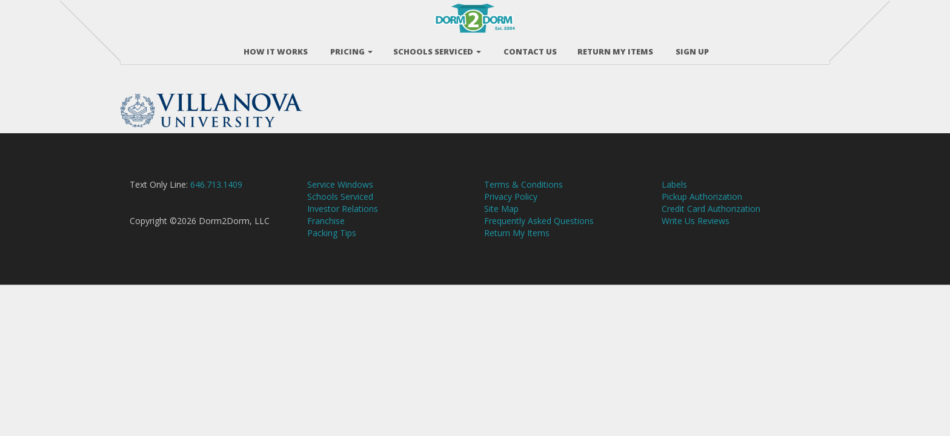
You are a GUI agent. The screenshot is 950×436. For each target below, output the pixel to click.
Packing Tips (331, 245)
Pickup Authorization (702, 208)
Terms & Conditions (523, 196)
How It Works (275, 47)
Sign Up (691, 47)
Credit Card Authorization (711, 220)
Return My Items (517, 245)
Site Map (501, 220)
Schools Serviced (437, 47)
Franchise (326, 233)
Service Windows (340, 196)
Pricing (350, 47)
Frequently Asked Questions (539, 233)
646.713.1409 (216, 196)
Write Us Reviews (695, 233)
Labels (674, 196)
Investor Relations (342, 220)
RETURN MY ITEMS (615, 47)
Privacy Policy (510, 208)
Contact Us (529, 47)
